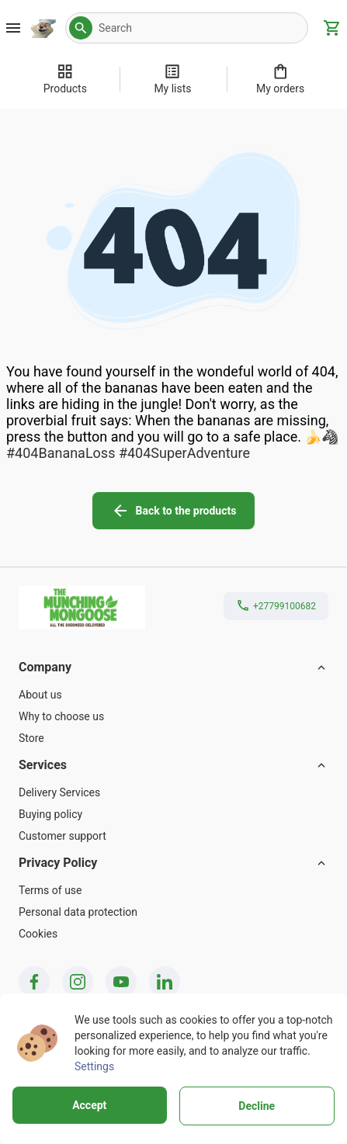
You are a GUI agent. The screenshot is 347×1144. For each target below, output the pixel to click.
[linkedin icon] (164, 981)
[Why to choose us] (173, 716)
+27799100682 (284, 606)
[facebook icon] (34, 981)
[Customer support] (173, 836)
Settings (94, 1066)
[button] (80, 28)
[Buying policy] (173, 814)
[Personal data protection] (173, 912)
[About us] (173, 694)
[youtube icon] (121, 981)
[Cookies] (173, 933)
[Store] (173, 738)
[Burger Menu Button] (13, 28)
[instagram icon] (77, 981)
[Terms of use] (173, 890)
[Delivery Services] (173, 792)
